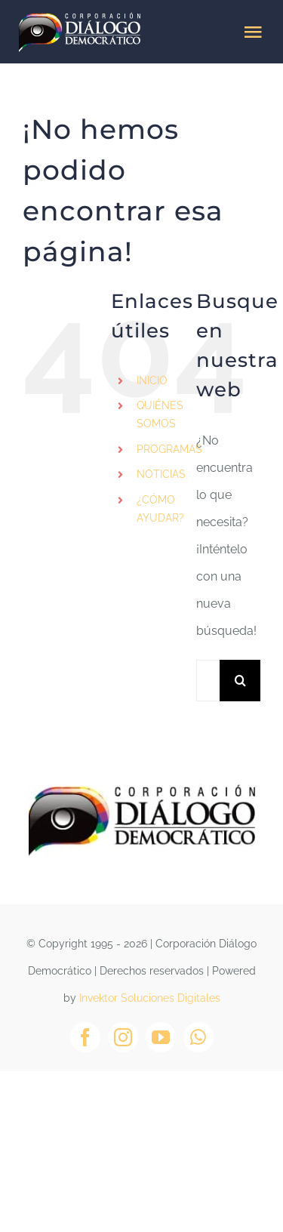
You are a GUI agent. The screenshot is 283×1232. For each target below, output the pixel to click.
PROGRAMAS (169, 449)
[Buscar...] (208, 680)
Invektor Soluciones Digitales (149, 998)
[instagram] (123, 1037)
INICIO (152, 380)
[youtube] (161, 1037)
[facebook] (85, 1037)
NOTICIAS (161, 474)
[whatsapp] (198, 1037)
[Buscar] (240, 680)
